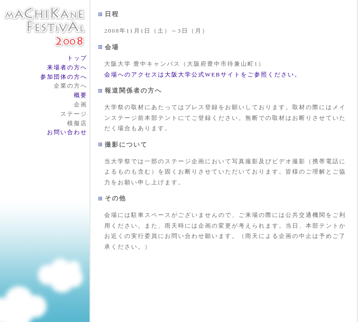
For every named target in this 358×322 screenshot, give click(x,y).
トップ (77, 58)
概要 (80, 95)
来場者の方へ (67, 67)
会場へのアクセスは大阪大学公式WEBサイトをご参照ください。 (202, 74)
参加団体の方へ (63, 76)
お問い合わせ (67, 132)
